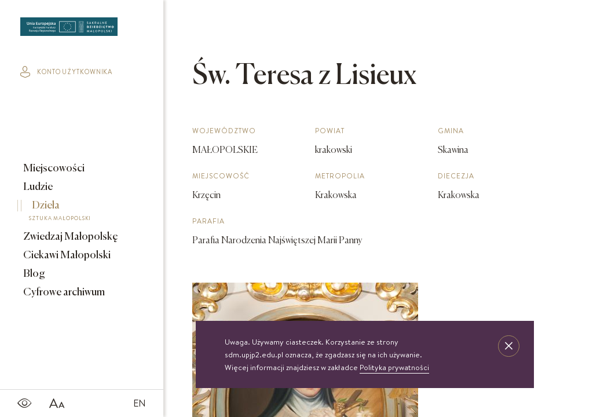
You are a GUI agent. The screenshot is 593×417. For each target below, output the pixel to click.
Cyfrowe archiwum (63, 292)
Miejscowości (53, 168)
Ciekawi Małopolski (66, 255)
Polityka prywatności (394, 367)
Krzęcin (206, 195)
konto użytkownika (66, 72)
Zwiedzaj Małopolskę (69, 237)
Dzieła (73, 212)
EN (139, 403)
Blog (33, 274)
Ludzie (37, 187)
